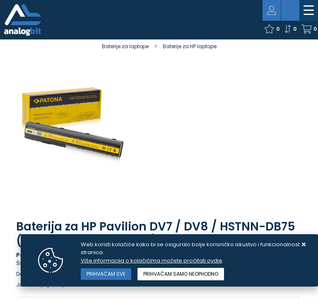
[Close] (106, 274)
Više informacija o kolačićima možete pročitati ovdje (151, 261)
